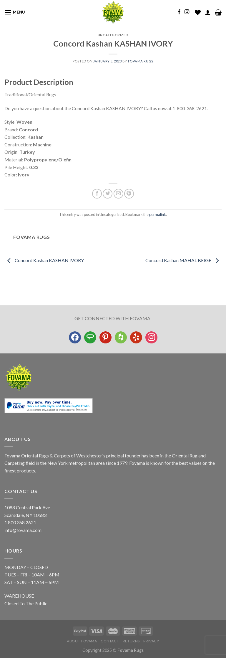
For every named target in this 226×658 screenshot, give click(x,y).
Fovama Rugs (140, 61)
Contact (110, 641)
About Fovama (82, 641)
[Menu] (14, 12)
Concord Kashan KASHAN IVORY (44, 260)
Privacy (151, 641)
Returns (131, 641)
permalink (157, 214)
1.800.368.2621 (20, 522)
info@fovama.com (22, 530)
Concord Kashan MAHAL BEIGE (183, 260)
